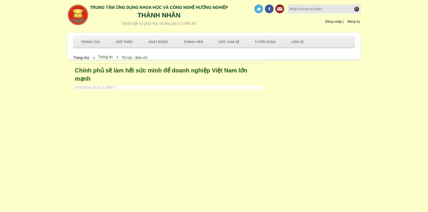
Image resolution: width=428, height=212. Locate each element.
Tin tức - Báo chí (134, 58)
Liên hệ (297, 42)
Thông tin (105, 57)
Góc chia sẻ (229, 42)
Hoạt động (158, 42)
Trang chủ (90, 42)
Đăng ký (354, 21)
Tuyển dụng (265, 42)
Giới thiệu (124, 42)
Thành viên (193, 42)
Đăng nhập (334, 21)
